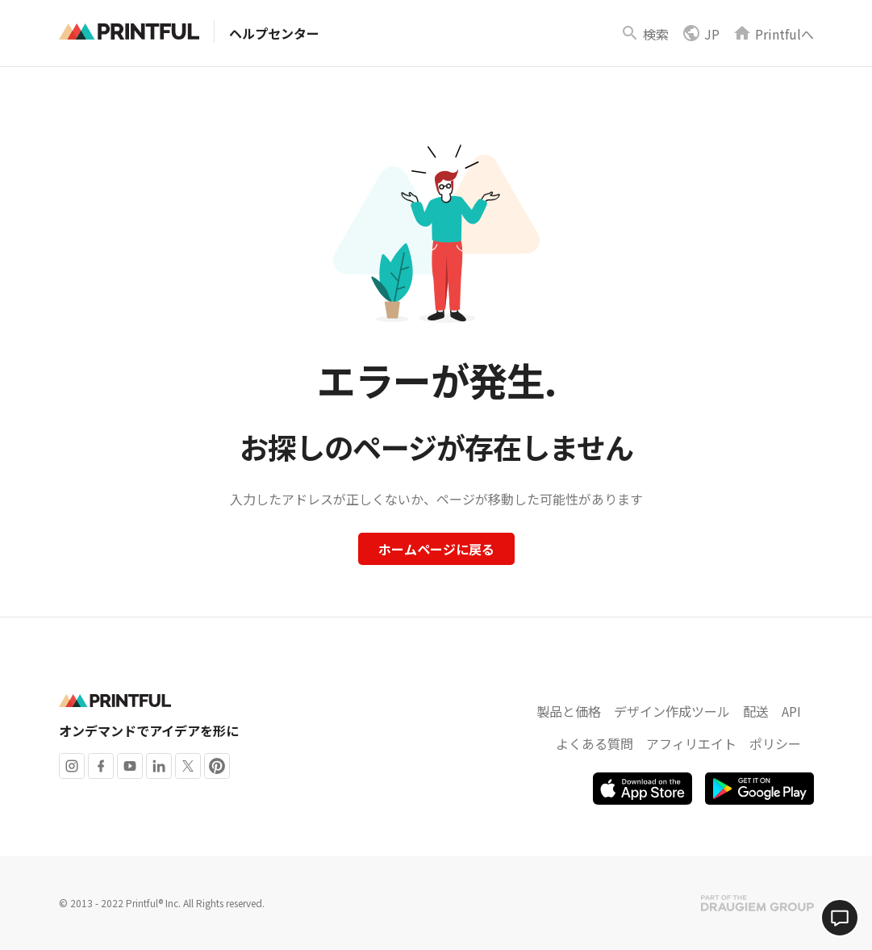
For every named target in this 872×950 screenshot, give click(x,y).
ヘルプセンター (274, 33)
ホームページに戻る (436, 549)
